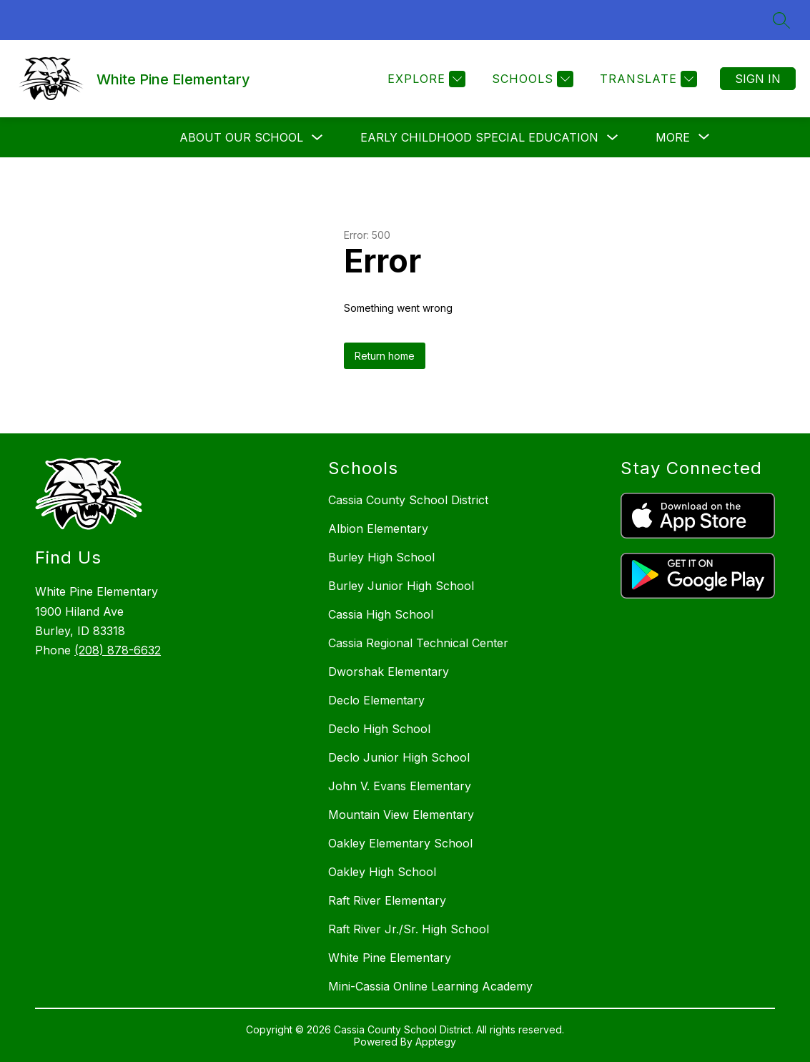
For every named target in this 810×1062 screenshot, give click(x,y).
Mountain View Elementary (401, 814)
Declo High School (379, 729)
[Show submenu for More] (673, 137)
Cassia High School (380, 614)
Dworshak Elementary (388, 671)
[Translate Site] (646, 79)
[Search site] (781, 20)
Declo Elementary (376, 700)
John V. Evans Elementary (399, 786)
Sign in (758, 79)
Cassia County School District (408, 500)
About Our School (241, 137)
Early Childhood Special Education (479, 137)
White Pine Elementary (389, 957)
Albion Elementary (378, 528)
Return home (385, 356)
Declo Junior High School (399, 757)
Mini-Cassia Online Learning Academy (430, 986)
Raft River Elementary (387, 900)
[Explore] (424, 79)
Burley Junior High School (401, 586)
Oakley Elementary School (400, 843)
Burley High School (381, 557)
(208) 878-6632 (117, 650)
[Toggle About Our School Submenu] (317, 137)
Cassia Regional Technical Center (418, 643)
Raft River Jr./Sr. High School (408, 929)
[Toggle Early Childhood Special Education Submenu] (612, 137)
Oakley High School (382, 872)
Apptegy (435, 1042)
